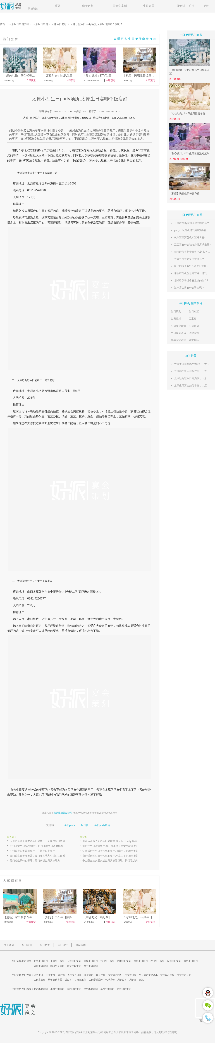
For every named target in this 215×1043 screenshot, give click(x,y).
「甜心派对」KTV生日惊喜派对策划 (189, 153)
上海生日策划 (57, 961)
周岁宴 (132, 979)
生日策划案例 (118, 5)
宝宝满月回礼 (115, 975)
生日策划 (179, 5)
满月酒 (61, 975)
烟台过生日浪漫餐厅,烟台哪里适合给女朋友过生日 (110, 846)
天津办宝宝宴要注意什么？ (189, 258)
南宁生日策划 (91, 965)
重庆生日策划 (91, 961)
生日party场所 (102, 825)
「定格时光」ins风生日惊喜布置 (187, 113)
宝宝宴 (192, 318)
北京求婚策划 (41, 988)
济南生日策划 (124, 961)
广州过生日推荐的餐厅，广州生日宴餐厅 (32, 850)
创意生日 (38, 975)
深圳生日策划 (174, 961)
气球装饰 (110, 979)
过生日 (39, 160)
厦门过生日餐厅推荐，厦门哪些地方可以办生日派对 (39, 855)
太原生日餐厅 (59, 24)
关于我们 (9, 945)
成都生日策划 (41, 965)
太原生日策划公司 (19, 24)
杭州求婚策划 (107, 988)
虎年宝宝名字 (178, 340)
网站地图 (81, 945)
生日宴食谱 (39, 979)
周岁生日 (122, 979)
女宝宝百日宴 (184, 975)
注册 (191, 5)
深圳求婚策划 (74, 988)
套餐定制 (88, 5)
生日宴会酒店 (178, 332)
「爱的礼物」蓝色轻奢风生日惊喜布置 (189, 71)
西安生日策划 (74, 965)
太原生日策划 (40, 24)
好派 (67, 1032)
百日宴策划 (80, 979)
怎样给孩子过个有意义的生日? (191, 280)
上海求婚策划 (57, 988)
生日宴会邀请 (178, 325)
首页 (57, 5)
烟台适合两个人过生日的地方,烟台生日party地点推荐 (111, 841)
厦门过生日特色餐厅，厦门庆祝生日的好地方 (35, 860)
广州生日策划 (157, 961)
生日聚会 (126, 160)
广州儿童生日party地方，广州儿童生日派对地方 (36, 846)
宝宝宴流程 (130, 975)
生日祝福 (194, 325)
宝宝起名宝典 (167, 975)
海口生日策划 (191, 961)
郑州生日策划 (107, 961)
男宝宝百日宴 (74, 975)
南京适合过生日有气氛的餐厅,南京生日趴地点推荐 (110, 855)
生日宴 (31, 172)
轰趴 (141, 979)
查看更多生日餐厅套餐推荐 (135, 38)
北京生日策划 (41, 961)
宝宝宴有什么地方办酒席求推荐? (192, 244)
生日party (69, 825)
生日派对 (176, 318)
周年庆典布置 (55, 979)
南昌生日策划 (141, 961)
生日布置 (148, 5)
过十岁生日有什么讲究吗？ (189, 287)
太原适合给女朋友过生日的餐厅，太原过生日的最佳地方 (41, 841)
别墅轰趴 (194, 340)
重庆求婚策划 (91, 988)
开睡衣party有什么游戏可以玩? (191, 223)
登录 (206, 5)
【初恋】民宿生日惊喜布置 (184, 193)
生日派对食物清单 (148, 975)
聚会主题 (100, 975)
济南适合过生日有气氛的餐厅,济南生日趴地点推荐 (110, 850)
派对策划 (194, 332)
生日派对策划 (87, 1032)
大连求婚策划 (124, 988)
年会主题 (50, 975)
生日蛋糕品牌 (96, 979)
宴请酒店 (88, 975)
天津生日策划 (74, 961)
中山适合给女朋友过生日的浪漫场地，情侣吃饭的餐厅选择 (113, 860)
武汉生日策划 (57, 965)
